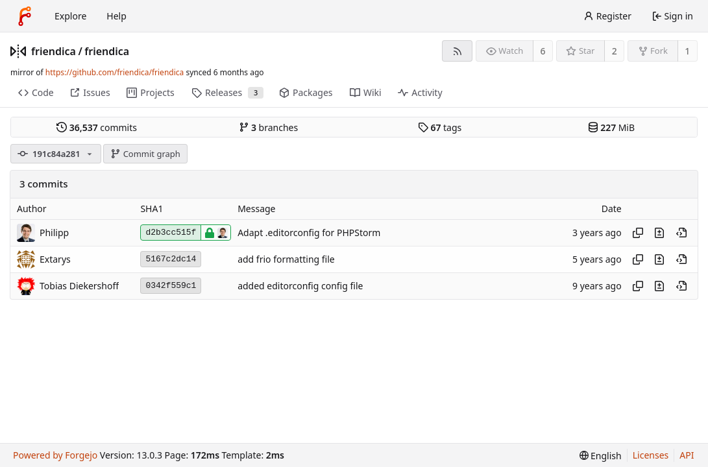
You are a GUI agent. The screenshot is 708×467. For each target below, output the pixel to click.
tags (439, 127)
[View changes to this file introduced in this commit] (659, 233)
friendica (53, 51)
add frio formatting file (286, 259)
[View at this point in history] (681, 233)
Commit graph (145, 154)
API (686, 455)
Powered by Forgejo (55, 455)
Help (116, 16)
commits (96, 127)
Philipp (54, 232)
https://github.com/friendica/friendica (114, 72)
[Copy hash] (638, 233)
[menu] (601, 455)
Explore (70, 16)
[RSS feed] (457, 51)
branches (269, 127)
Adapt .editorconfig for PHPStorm (309, 232)
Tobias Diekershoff (79, 286)
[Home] (24, 16)
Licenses (651, 455)
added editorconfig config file (300, 286)
